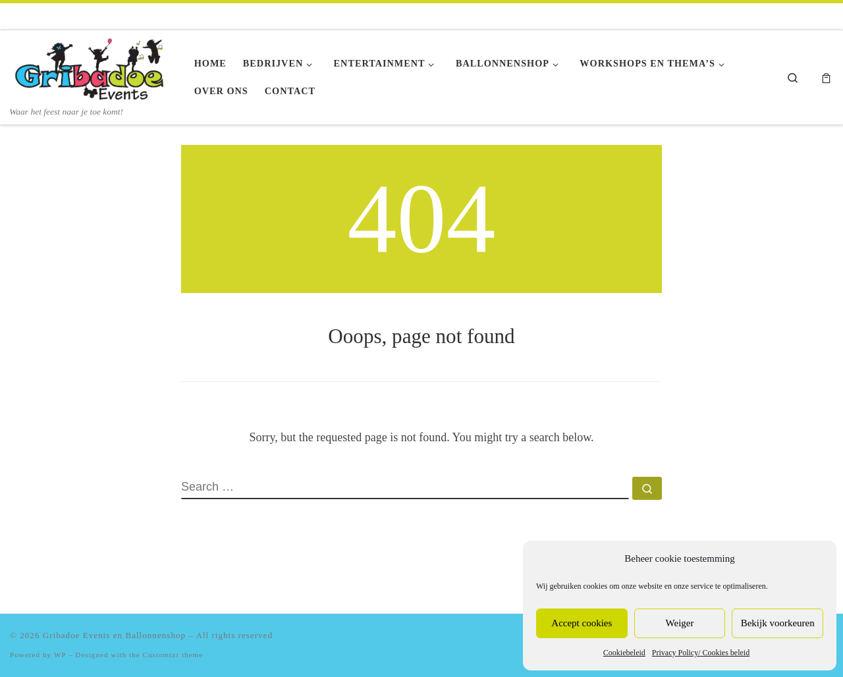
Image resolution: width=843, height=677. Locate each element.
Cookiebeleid (624, 652)
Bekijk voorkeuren (778, 623)
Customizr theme (173, 655)
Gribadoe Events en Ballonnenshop (114, 635)
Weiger (680, 623)
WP (60, 655)
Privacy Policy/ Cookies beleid (700, 652)
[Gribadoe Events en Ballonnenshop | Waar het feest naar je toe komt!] (92, 68)
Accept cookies (581, 623)
